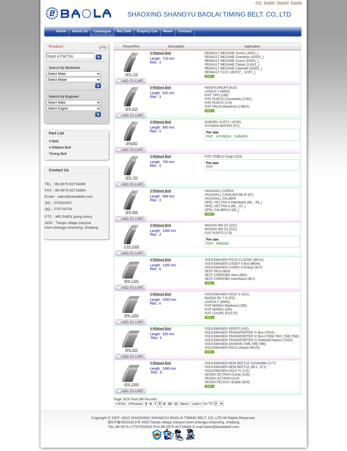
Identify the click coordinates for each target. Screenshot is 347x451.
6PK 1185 (131, 281)
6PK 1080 (131, 384)
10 (169, 404)
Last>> (197, 404)
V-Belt (54, 141)
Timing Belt (58, 154)
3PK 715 (131, 74)
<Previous (135, 404)
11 (176, 404)
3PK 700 (131, 178)
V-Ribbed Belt (160, 53)
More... (209, 76)
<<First (120, 404)
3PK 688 (131, 212)
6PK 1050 (131, 316)
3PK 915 (131, 109)
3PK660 (131, 143)
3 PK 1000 (131, 247)
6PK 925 (131, 350)
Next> (185, 404)
